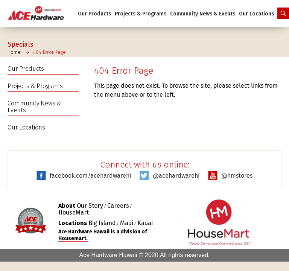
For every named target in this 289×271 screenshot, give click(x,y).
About (66, 205)
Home (14, 52)
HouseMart (73, 212)
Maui (126, 223)
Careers (118, 205)
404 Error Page (49, 52)
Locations (72, 223)
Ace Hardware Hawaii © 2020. (119, 255)
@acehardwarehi (176, 175)
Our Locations (256, 14)
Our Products (94, 14)
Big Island (102, 223)
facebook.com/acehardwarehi (90, 175)
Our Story (90, 205)
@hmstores (236, 175)
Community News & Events (202, 14)
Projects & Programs (140, 14)
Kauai (145, 223)
